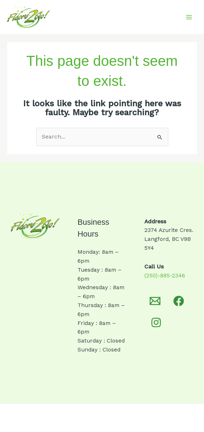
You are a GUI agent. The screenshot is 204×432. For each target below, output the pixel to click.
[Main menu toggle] (189, 17)
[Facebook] (178, 301)
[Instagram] (156, 322)
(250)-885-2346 (164, 275)
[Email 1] (155, 301)
